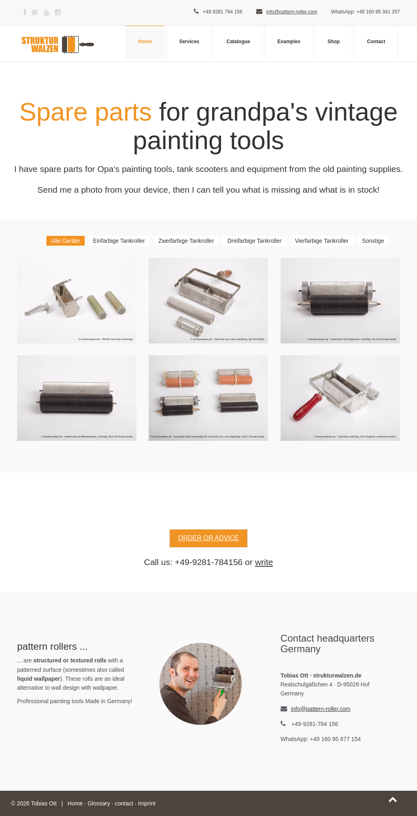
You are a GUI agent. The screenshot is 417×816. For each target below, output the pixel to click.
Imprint (147, 803)
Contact (376, 41)
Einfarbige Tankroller (119, 241)
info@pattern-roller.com (291, 12)
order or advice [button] (208, 537)
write (264, 562)
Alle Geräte (65, 241)
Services (189, 41)
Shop (333, 41)
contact (124, 803)
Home (145, 41)
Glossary (99, 803)
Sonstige (373, 241)
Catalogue (238, 41)
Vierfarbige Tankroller (322, 241)
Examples (288, 41)
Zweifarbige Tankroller (186, 241)
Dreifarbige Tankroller (254, 241)
